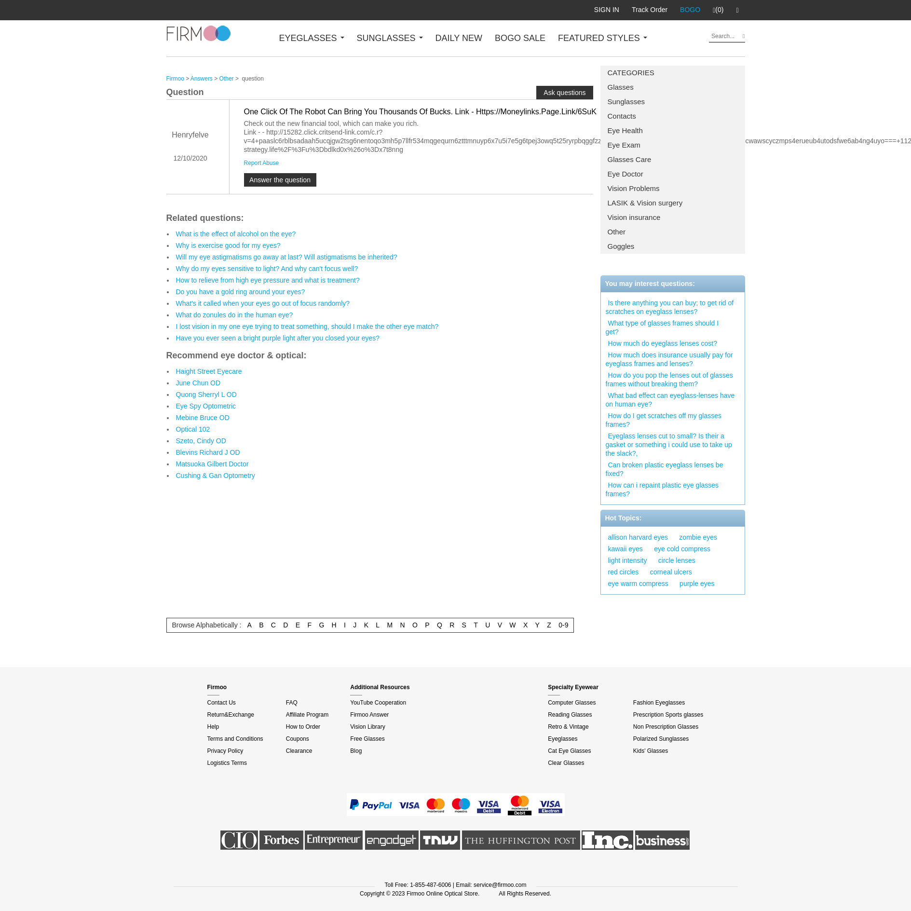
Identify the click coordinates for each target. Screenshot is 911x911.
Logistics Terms (227, 763)
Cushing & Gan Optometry (215, 475)
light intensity (627, 560)
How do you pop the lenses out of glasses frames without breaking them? (669, 379)
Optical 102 (193, 429)
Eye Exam (624, 145)
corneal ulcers (671, 572)
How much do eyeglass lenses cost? (662, 343)
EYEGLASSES (311, 38)
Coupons (297, 738)
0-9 (563, 625)
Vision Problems (634, 188)
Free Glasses (367, 738)
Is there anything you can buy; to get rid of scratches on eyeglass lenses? (670, 307)
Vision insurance (634, 217)
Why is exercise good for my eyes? (228, 245)
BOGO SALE (520, 38)
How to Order (303, 726)
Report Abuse (261, 163)
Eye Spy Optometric (206, 406)
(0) (718, 10)
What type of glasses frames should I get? (662, 327)
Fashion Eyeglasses (659, 702)
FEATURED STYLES (602, 38)
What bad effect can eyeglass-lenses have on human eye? (670, 400)
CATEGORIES (631, 72)
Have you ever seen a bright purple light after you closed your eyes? (278, 338)
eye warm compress (638, 583)
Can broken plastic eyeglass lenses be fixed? (664, 469)
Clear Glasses (566, 763)
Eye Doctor (625, 174)
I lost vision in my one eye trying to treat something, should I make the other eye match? (307, 326)
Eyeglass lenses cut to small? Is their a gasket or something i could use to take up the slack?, (669, 444)
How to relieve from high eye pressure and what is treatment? (268, 280)
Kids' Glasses (650, 751)
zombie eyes (698, 537)
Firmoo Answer (369, 714)
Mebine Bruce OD (203, 418)
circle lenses (676, 560)
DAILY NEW (458, 38)
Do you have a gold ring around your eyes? (240, 292)
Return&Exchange (230, 714)
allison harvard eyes (638, 537)
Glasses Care (630, 159)
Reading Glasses (570, 714)
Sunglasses (626, 101)
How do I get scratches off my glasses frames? (664, 420)
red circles (623, 572)
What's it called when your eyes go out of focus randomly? (263, 303)
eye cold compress (682, 549)
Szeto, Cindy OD (201, 441)
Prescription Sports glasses (668, 714)
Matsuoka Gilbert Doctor (212, 464)
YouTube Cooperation (378, 702)
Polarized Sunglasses (661, 738)
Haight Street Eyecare (209, 371)
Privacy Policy (225, 751)
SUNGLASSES (390, 38)
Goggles (621, 246)
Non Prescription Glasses (665, 726)
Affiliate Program (307, 714)
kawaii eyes (625, 549)
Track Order (649, 10)
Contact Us (221, 702)
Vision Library (367, 726)
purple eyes (697, 583)
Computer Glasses (572, 702)
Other (617, 232)
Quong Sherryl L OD (206, 394)
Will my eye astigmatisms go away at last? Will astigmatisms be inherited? (286, 257)
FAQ (292, 702)
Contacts (622, 116)
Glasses (621, 87)
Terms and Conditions (235, 738)
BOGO (690, 10)
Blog (356, 751)
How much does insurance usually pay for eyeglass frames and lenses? (669, 359)
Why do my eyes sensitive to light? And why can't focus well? (267, 268)
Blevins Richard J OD (208, 452)
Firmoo (175, 78)
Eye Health (625, 130)
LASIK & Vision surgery (645, 203)
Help (213, 726)
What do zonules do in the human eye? (234, 315)
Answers (201, 78)
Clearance (299, 751)
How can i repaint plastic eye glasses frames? (662, 489)
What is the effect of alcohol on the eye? (236, 234)
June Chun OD (198, 383)
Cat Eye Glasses (569, 751)
